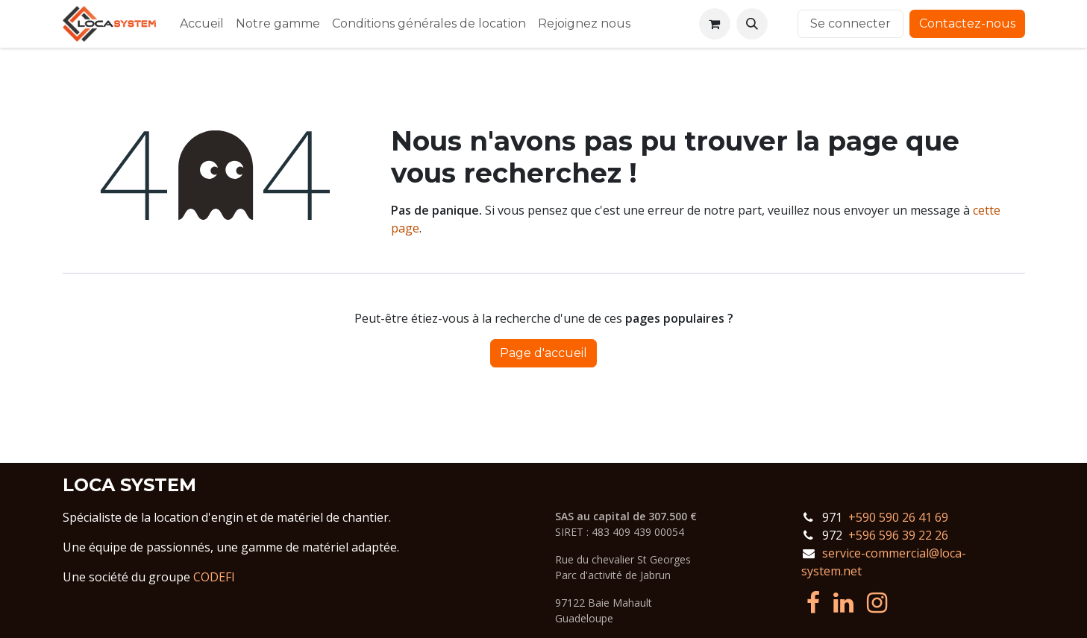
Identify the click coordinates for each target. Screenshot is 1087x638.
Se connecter (850, 23)
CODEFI (214, 577)
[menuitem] (202, 24)
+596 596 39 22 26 (898, 535)
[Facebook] (813, 603)
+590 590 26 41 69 (898, 517)
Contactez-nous (967, 23)
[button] (752, 24)
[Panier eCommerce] (714, 24)
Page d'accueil (543, 353)
